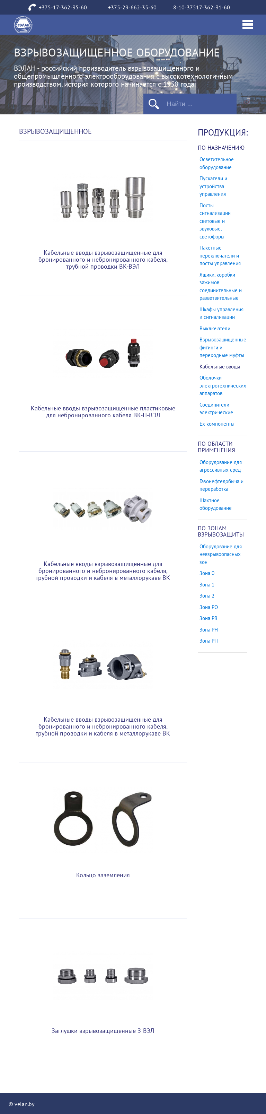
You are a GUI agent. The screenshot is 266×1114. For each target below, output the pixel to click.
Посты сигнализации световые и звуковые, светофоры (215, 221)
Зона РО (209, 607)
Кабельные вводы (220, 367)
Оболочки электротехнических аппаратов (223, 386)
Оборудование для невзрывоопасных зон (221, 554)
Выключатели (215, 328)
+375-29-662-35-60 (132, 8)
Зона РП (209, 641)
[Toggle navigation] (247, 25)
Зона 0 (207, 573)
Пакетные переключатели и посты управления (220, 256)
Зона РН (209, 630)
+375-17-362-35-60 (63, 8)
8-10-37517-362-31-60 (201, 8)
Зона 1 (207, 585)
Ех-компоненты (217, 424)
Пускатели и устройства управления (213, 186)
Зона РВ (209, 618)
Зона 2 (207, 596)
